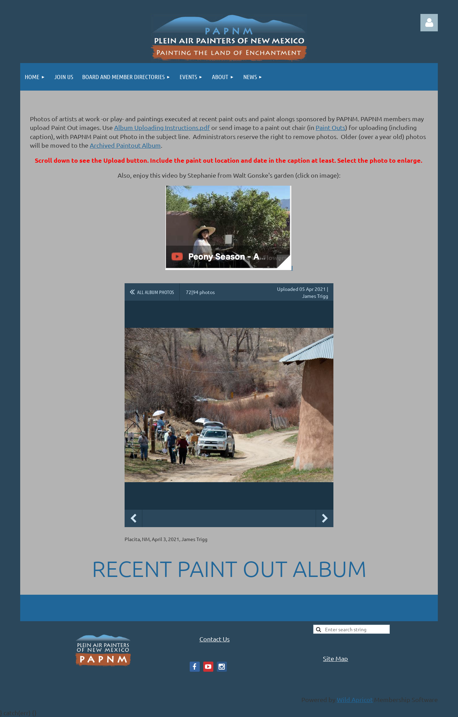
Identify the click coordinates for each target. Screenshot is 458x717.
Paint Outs (330, 127)
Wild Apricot (355, 699)
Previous (133, 518)
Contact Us (214, 638)
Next (324, 518)
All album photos (155, 292)
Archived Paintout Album (125, 145)
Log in (429, 22)
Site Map (335, 658)
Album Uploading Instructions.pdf (162, 127)
